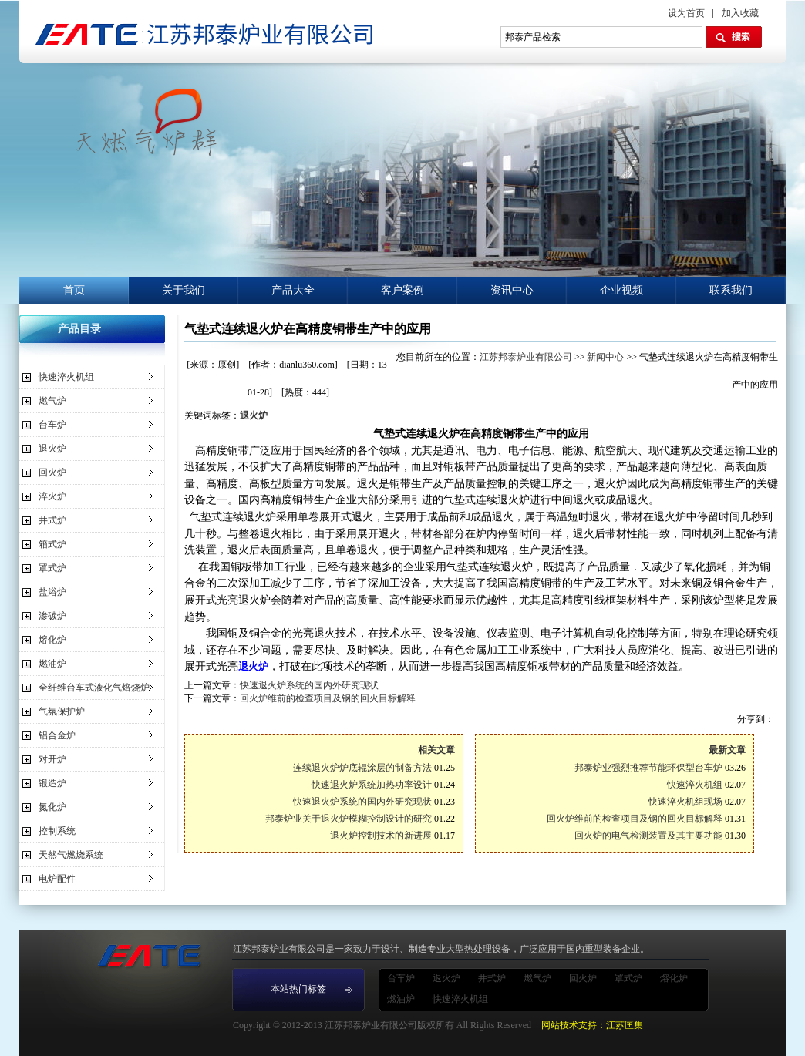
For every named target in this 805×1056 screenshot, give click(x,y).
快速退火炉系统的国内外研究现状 (309, 685)
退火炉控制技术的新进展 (381, 835)
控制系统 (57, 831)
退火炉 (52, 448)
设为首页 (686, 13)
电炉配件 (57, 878)
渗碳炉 (52, 615)
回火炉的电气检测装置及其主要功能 (648, 835)
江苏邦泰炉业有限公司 (526, 356)
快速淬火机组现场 (685, 801)
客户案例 (402, 290)
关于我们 (183, 290)
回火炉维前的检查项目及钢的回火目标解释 (328, 698)
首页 (74, 290)
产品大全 (293, 290)
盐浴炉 (52, 592)
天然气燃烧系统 (71, 854)
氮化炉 (52, 807)
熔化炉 (52, 639)
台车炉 (52, 424)
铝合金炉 (57, 735)
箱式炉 (52, 544)
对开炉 (52, 759)
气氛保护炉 (62, 711)
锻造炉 (52, 783)
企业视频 (621, 290)
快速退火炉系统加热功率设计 (372, 784)
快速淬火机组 (66, 377)
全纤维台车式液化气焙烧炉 (94, 687)
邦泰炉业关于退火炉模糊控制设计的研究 (348, 818)
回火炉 (52, 472)
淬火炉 (52, 496)
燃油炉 (52, 663)
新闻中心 (605, 356)
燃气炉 (52, 400)
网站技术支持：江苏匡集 (592, 1025)
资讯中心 (512, 290)
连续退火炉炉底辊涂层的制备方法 (362, 767)
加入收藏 (740, 13)
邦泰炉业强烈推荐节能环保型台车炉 (648, 767)
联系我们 (731, 290)
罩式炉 (52, 568)
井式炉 (52, 520)
